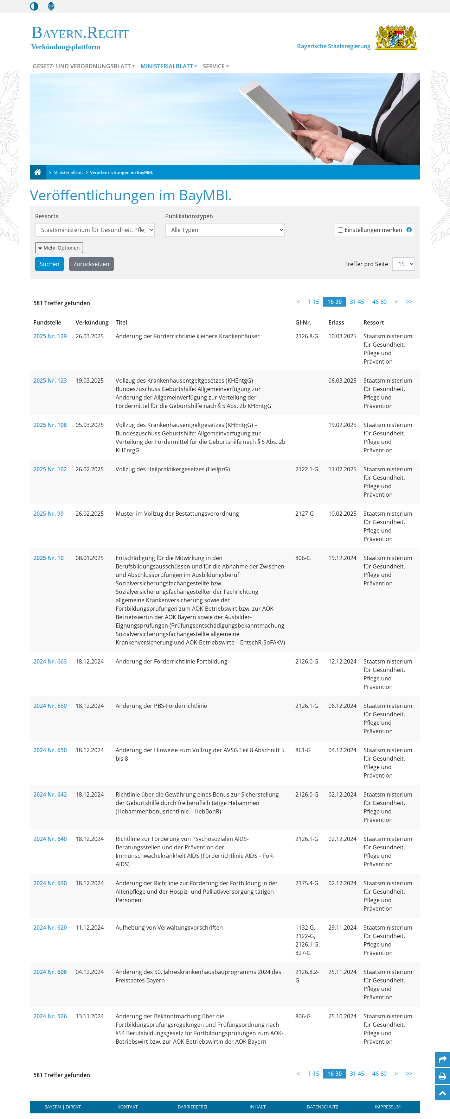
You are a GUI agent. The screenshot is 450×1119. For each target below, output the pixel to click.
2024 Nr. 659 (50, 706)
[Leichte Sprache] (51, 6)
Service (214, 66)
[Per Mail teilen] (442, 1059)
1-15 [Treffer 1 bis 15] (313, 302)
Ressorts (46, 216)
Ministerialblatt (167, 66)
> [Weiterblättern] (396, 302)
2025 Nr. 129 (50, 336)
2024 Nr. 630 (50, 883)
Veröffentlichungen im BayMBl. (121, 172)
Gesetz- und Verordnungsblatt (82, 66)
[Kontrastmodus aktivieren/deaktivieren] (34, 6)
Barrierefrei (192, 1107)
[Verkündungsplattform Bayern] (38, 172)
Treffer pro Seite (366, 264)
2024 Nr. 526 (50, 1016)
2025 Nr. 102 (50, 469)
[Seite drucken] (442, 1076)
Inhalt (258, 1107)
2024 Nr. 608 (50, 972)
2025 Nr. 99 (48, 513)
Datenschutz (322, 1107)
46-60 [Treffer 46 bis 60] (379, 302)
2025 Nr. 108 (50, 425)
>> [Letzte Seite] (409, 302)
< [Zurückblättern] (298, 302)
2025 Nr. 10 (48, 558)
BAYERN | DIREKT (62, 1107)
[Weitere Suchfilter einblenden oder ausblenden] (59, 247)
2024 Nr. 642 (50, 794)
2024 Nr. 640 (50, 839)
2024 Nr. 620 (50, 927)
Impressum (388, 1107)
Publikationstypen (189, 216)
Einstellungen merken (373, 230)
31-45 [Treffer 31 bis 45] (357, 302)
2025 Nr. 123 (50, 380)
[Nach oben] (442, 1092)
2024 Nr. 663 (50, 661)
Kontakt (127, 1107)
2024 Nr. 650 (50, 750)
